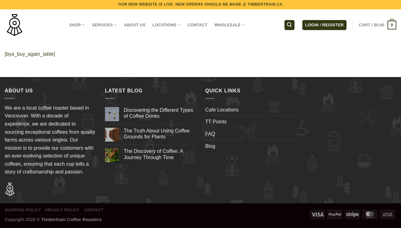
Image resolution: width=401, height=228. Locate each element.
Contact (94, 210)
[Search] (289, 25)
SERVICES (104, 25)
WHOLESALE (229, 25)
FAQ (210, 134)
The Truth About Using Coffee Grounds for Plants (157, 133)
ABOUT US (135, 25)
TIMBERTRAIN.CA (265, 4)
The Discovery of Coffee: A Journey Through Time (153, 154)
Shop (77, 25)
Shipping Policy (23, 210)
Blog (210, 146)
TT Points (216, 121)
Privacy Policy (62, 210)
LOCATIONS (167, 25)
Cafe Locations (222, 109)
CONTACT (197, 25)
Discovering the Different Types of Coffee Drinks (158, 113)
